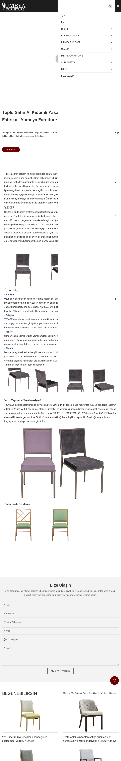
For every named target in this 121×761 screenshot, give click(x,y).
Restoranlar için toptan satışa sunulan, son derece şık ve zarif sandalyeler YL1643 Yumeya (89, 738)
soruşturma (11, 149)
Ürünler (103, 693)
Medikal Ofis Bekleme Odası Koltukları (80, 693)
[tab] (60, 167)
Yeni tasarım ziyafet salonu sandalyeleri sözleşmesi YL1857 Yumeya (24, 738)
